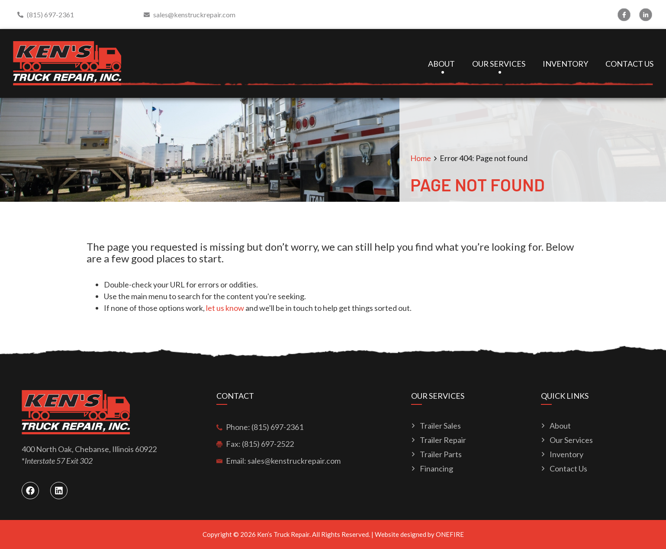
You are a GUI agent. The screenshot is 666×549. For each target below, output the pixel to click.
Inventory (565, 63)
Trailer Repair (443, 440)
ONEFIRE (450, 534)
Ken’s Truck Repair (283, 534)
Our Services (498, 63)
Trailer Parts (441, 454)
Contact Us (629, 63)
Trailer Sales (440, 425)
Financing (436, 468)
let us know (225, 308)
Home (420, 158)
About (441, 63)
